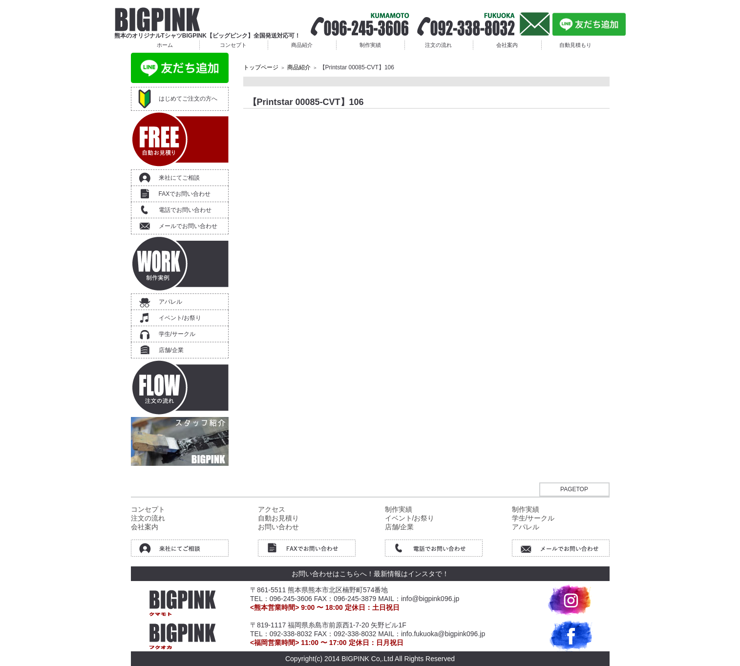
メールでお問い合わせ (188, 226)
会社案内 (507, 45)
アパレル (170, 301)
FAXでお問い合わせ (185, 193)
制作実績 (370, 45)
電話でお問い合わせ (185, 210)
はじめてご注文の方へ (188, 98)
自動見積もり (575, 45)
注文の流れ (438, 45)
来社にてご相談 (179, 177)
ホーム (165, 45)
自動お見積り (278, 518)
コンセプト (233, 45)
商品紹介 (302, 45)
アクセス (271, 509)
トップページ (260, 67)
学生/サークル (177, 334)
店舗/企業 (171, 350)
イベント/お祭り (180, 317)
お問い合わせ (278, 527)
